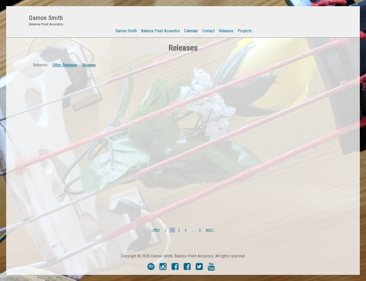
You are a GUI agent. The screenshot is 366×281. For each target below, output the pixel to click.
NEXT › (210, 230)
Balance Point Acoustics (160, 30)
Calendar (191, 30)
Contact (208, 30)
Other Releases (65, 65)
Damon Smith (126, 30)
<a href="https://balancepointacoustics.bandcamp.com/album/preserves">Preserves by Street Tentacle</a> (294, 180)
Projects (245, 30)
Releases (226, 30)
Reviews (89, 65)
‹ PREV (156, 230)
